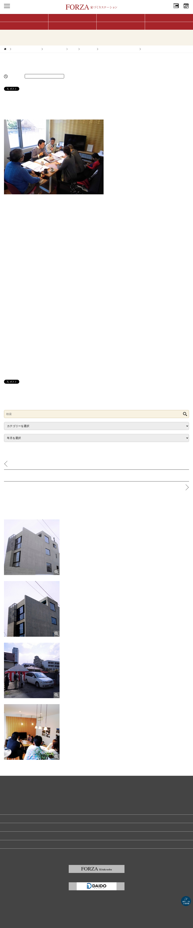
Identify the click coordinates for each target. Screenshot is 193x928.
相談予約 (186, 10)
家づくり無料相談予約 (16, 818)
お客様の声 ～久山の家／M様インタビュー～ (40, 463)
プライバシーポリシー (16, 835)
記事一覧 (96, 475)
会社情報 (176, 10)
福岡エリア (87, 49)
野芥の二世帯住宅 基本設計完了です (158, 487)
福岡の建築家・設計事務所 (18, 844)
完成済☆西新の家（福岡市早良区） (118, 49)
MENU (7, 10)
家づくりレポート (54, 49)
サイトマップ (11, 852)
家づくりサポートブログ (26, 49)
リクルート (10, 827)
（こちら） (64, 107)
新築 (73, 49)
